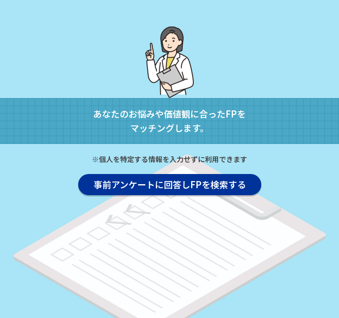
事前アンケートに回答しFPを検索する (170, 184)
